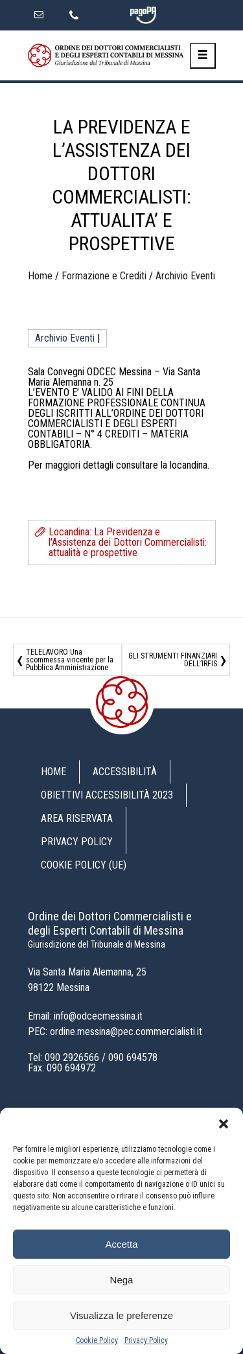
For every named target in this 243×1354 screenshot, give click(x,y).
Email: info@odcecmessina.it (85, 1016)
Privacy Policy (146, 1340)
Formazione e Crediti (104, 276)
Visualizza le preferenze (121, 1315)
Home (40, 276)
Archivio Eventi (185, 276)
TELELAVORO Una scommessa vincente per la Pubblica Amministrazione (69, 659)
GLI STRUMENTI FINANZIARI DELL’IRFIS (172, 660)
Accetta (121, 1244)
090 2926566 (72, 1057)
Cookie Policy (97, 1340)
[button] (223, 1123)
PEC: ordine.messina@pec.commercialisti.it (115, 1031)
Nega (121, 1279)
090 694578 (132, 1057)
